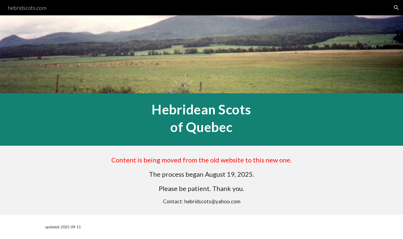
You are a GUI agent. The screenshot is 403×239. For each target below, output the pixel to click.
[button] (396, 7)
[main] (201, 119)
